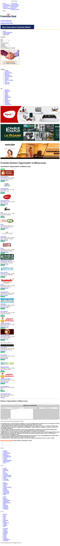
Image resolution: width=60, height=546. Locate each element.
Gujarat (4, 470)
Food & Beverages (9, 76)
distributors (7, 83)
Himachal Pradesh (7, 477)
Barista (2, 248)
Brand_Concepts (4, 272)
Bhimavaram (7, 91)
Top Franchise (14, 3)
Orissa (4, 498)
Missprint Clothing (5, 366)
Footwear (7, 77)
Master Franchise (15, 5)
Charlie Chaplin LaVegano (6, 260)
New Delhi (5, 476)
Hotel (6, 81)
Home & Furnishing (9, 80)
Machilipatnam (8, 97)
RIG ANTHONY (4, 311)
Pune (4, 517)
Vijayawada (7, 103)
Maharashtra (6, 472)
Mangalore (5, 535)
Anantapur (7, 89)
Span (2, 212)
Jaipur (4, 519)
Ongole (6, 99)
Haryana (5, 474)
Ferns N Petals (4, 354)
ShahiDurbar (3, 303)
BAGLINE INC (4, 347)
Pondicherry (5, 509)
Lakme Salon (3, 236)
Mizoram (5, 486)
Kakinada (7, 95)
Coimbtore (5, 532)
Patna (4, 521)
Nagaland (5, 491)
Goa (4, 473)
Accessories (7, 82)
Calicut (4, 537)
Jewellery (7, 78)
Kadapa (6, 94)
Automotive (7, 71)
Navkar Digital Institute (6, 393)
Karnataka (5, 501)
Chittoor (6, 92)
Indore (4, 518)
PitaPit (2, 224)
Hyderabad (5, 530)
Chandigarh (5, 510)
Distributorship (6, 463)
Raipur (4, 523)
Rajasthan (5, 471)
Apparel (6, 70)
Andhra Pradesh (6, 33)
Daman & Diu (6, 494)
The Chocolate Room (5, 335)
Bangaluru (5, 534)
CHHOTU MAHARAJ (5, 323)
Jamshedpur (5, 522)
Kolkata (5, 536)
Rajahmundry (7, 100)
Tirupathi (7, 101)
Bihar (4, 506)
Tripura (4, 488)
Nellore (6, 98)
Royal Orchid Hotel (5, 386)
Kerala (4, 500)
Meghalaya (5, 485)
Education (7, 74)
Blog (4, 10)
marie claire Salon (4, 291)
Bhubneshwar (6, 524)
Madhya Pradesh (6, 504)
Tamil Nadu (5, 508)
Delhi (4, 528)
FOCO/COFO (14, 7)
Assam (4, 484)
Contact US (13, 8)
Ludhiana (5, 527)
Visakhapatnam (8, 104)
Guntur (6, 93)
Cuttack (5, 539)
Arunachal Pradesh (7, 489)
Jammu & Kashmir (7, 478)
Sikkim (4, 496)
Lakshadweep (6, 495)
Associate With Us (15, 4)
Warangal (5, 540)
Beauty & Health (8, 72)
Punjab (4, 479)
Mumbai (5, 516)
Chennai (5, 531)
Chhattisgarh (6, 503)
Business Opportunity (7, 32)
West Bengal (6, 492)
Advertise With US (15, 9)
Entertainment (8, 75)
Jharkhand (5, 507)
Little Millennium (4, 188)
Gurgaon (5, 525)
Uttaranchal (5, 480)
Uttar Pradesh (6, 482)
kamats (2, 284)
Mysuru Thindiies (4, 176)
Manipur (5, 490)
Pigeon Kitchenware (5, 200)
